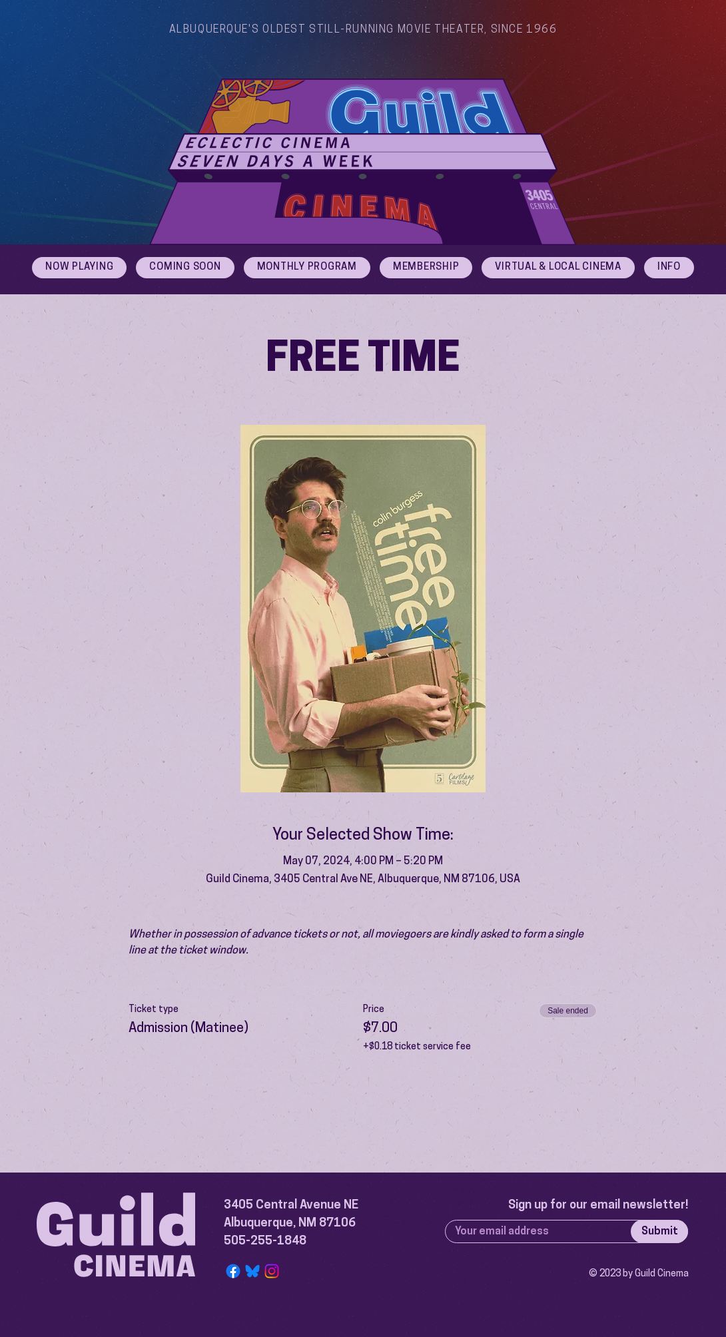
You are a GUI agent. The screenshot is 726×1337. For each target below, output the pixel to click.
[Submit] (659, 1231)
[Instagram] (271, 1271)
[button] (669, 267)
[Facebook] (233, 1271)
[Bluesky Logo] (252, 1271)
